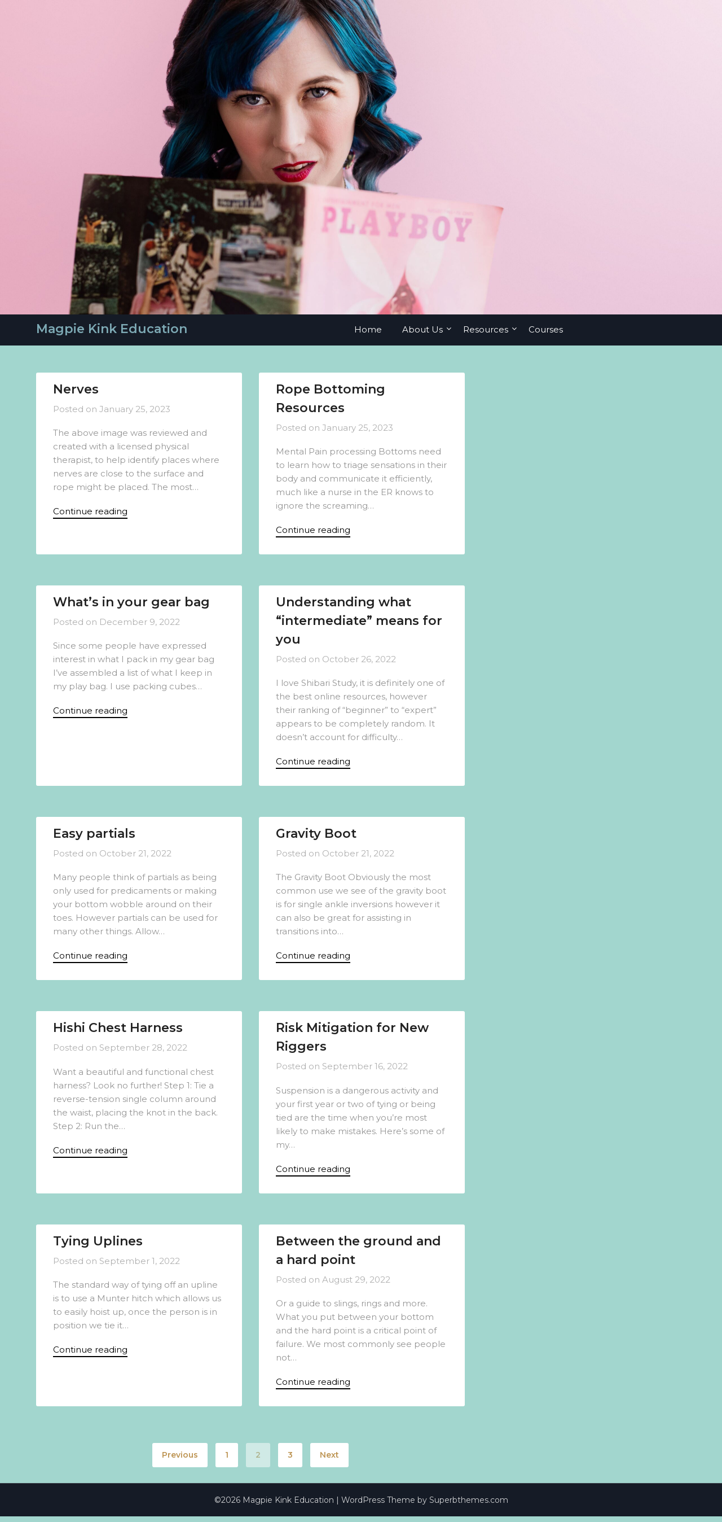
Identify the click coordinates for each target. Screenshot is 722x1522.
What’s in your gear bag (131, 603)
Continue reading (90, 511)
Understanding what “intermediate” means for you (359, 622)
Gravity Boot (316, 835)
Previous (180, 1460)
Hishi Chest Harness (118, 1031)
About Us (422, 329)
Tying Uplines (98, 1245)
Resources (485, 329)
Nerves (76, 389)
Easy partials (94, 835)
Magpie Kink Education (111, 328)
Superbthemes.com (468, 1506)
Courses (546, 329)
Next (329, 1460)
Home (368, 329)
